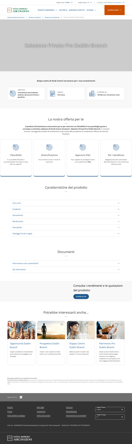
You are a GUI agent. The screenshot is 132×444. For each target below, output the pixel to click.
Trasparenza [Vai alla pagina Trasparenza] (41, 411)
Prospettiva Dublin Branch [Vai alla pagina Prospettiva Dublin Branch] (49, 345)
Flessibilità (17, 227)
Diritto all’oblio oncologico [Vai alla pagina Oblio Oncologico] (16, 415)
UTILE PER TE (63, 10)
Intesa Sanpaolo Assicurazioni (15, 17)
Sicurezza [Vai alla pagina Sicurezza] (69, 407)
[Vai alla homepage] (18, 10)
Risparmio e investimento (52, 17)
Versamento (17, 215)
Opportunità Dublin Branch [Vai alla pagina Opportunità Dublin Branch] (20, 345)
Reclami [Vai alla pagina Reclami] (10, 407)
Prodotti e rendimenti (35, 17)
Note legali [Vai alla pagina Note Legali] (40, 407)
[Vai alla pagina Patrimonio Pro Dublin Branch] (110, 330)
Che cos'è (16, 203)
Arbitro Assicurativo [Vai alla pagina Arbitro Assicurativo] (43, 415)
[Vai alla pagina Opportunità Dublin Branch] (21, 330)
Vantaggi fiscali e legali (22, 233)
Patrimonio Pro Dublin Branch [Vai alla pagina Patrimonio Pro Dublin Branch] (107, 345)
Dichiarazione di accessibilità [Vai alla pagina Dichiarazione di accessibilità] (76, 415)
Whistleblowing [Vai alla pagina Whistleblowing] (71, 411)
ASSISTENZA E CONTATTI (77, 10)
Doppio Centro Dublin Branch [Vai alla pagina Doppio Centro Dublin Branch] (77, 345)
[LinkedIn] (21, 397)
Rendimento (17, 221)
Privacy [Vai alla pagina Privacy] (9, 411)
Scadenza (16, 209)
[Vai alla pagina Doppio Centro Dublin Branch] (81, 330)
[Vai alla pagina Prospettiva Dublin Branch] (51, 330)
